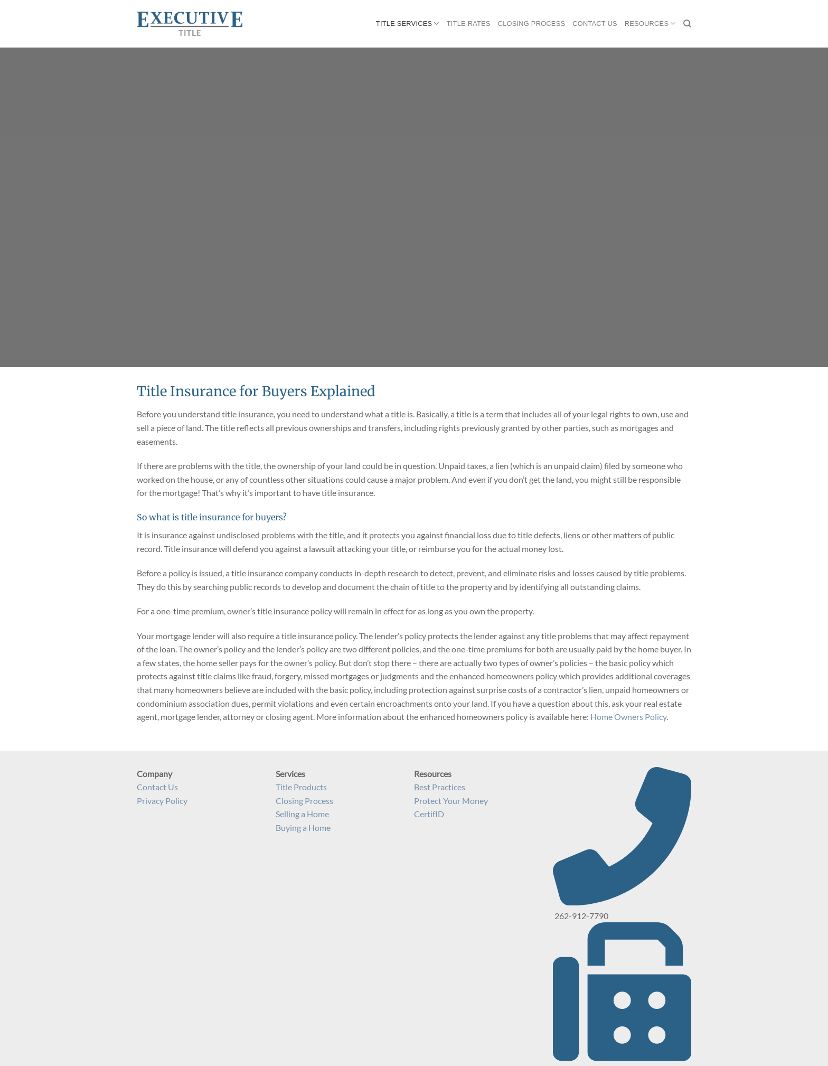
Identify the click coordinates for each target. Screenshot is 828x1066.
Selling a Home (302, 814)
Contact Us (594, 23)
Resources (650, 23)
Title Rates (469, 23)
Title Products (301, 787)
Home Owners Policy (628, 717)
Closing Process (532, 23)
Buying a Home (303, 827)
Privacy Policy (162, 801)
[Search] (687, 24)
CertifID (429, 814)
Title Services (407, 23)
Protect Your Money (451, 801)
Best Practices (439, 787)
